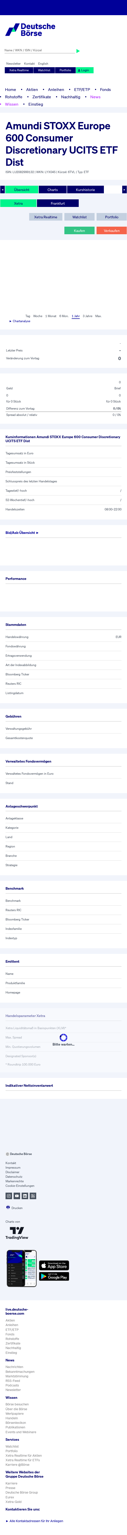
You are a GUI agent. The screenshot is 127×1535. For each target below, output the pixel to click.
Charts (53, 189)
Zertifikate (41, 97)
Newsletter (13, 63)
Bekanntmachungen (20, 1371)
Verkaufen (112, 230)
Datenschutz (14, 1176)
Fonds (105, 89)
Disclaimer (12, 1172)
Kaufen (79, 230)
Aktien (32, 89)
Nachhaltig (70, 97)
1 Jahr (76, 316)
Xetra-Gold (14, 1502)
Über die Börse (16, 1409)
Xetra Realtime (19, 70)
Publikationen (15, 1427)
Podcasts (12, 1385)
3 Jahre (87, 316)
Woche (37, 316)
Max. (98, 316)
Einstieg (35, 104)
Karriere (11, 1483)
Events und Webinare (21, 1432)
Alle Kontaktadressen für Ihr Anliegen (34, 1521)
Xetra (18, 203)
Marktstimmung (17, 1376)
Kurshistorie (85, 189)
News (95, 97)
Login (83, 70)
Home (10, 89)
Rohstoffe (13, 97)
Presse (10, 1488)
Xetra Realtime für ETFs (23, 1460)
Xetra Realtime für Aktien (24, 1455)
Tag (27, 316)
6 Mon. (64, 316)
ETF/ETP (82, 89)
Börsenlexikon (16, 1423)
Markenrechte (15, 1181)
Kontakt (29, 63)
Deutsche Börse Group (22, 1492)
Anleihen (56, 89)
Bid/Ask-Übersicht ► (22, 532)
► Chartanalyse (19, 321)
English (43, 63)
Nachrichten (14, 1367)
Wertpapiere (15, 1413)
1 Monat (50, 316)
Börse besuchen (17, 1404)
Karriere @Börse (17, 1464)
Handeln (12, 1418)
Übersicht (21, 189)
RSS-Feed (13, 1381)
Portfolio (65, 70)
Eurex (10, 1497)
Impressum (13, 1167)
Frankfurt (58, 203)
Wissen (11, 104)
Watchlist (44, 70)
